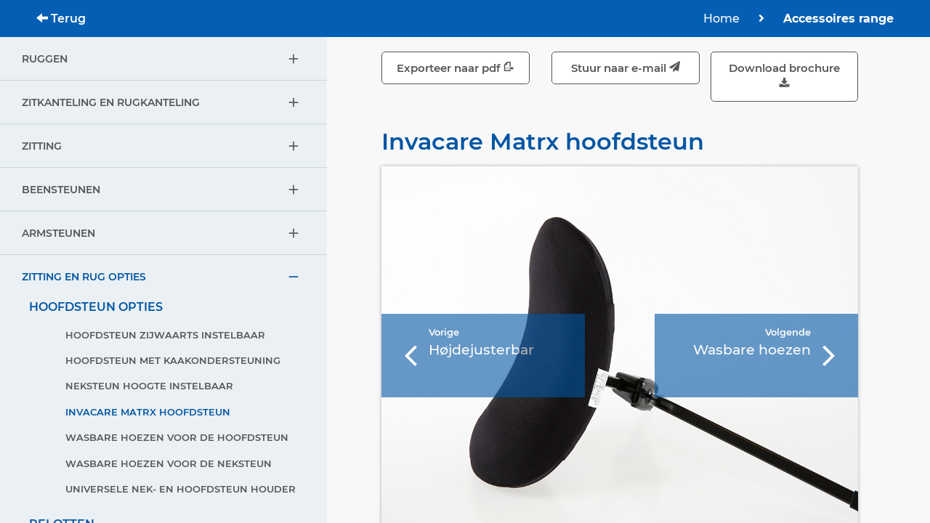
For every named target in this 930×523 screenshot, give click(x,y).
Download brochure (784, 76)
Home (721, 18)
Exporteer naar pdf (455, 68)
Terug (61, 18)
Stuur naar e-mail (625, 68)
